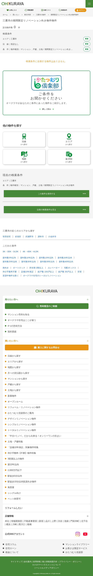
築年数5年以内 (9, 258)
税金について (12, 552)
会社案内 (27, 561)
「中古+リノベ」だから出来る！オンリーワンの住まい (34, 436)
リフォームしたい (13, 508)
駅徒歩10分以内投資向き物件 (22, 481)
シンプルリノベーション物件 (22, 424)
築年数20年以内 (65, 258)
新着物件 (12, 396)
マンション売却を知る (18, 314)
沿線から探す (14, 356)
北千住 (84, 521)
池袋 (66, 521)
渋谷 (60, 521)
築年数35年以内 (47, 262)
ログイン (82, 10)
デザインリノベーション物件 (22, 419)
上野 (54, 521)
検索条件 (64, 10)
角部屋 (11, 487)
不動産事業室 (30, 521)
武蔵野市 (29, 236)
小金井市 (52, 236)
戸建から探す (14, 384)
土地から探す (14, 390)
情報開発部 (16, 521)
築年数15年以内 (46, 258)
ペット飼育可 (14, 499)
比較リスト (47, 10)
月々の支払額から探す (18, 373)
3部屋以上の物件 (16, 459)
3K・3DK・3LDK (10, 251)
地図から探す (14, 367)
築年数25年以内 (10, 262)
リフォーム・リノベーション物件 (24, 407)
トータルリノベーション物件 (22, 430)
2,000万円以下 (15, 470)
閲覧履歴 (30, 10)
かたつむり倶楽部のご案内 (21, 413)
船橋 (29, 524)
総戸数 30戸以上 (65, 272)
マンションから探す (17, 379)
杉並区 (18, 236)
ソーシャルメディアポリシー (46, 568)
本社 (7, 521)
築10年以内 (13, 464)
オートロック (19, 268)
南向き (6, 268)
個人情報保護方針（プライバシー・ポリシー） (62, 561)
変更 (86, 39)
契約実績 (12, 331)
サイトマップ (16, 561)
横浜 (8, 524)
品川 (47, 521)
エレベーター (54, 268)
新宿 (41, 521)
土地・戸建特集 (15, 441)
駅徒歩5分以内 (15, 476)
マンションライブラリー (77, 544)
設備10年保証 (27, 272)
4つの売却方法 (15, 326)
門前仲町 (74, 521)
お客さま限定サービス (76, 548)
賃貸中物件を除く (11, 276)
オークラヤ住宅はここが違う (22, 320)
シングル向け (14, 493)
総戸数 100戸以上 (46, 272)
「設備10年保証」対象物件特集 (23, 447)
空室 (80, 272)
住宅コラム (10, 544)
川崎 (14, 524)
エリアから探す (15, 361)
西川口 (22, 524)
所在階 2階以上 (36, 268)
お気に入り (13, 10)
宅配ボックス (70, 268)
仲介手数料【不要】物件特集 (22, 453)
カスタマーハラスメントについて (46, 565)
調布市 (41, 236)
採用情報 (37, 561)
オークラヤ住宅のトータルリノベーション (42, 276)
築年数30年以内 (28, 262)
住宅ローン (10, 548)
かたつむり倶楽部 (74, 552)
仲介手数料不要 (10, 272)
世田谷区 (7, 236)
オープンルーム (15, 401)
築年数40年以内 (66, 262)
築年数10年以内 (27, 258)
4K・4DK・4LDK (30, 251)
